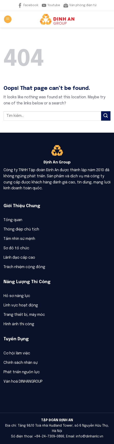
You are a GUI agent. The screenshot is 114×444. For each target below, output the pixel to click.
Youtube (51, 5)
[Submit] (105, 115)
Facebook (28, 5)
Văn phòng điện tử (79, 5)
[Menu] (7, 19)
